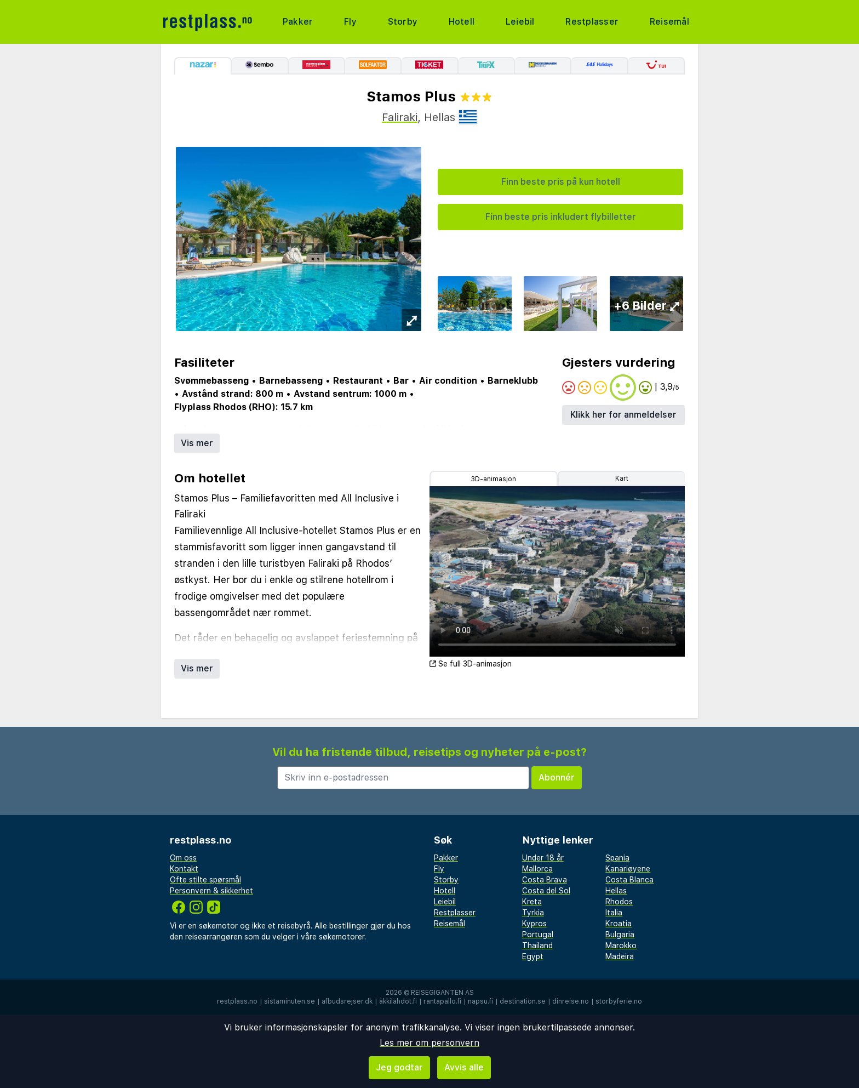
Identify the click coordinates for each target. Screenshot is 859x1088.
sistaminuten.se (289, 1001)
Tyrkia (533, 912)
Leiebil (518, 21)
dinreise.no (570, 1001)
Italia (613, 912)
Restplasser (590, 21)
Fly (350, 21)
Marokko (621, 945)
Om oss (183, 857)
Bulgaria (619, 934)
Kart (621, 478)
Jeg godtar (399, 1067)
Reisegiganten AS (442, 992)
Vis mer (197, 443)
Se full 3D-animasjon (471, 663)
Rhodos (619, 901)
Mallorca (537, 868)
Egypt (532, 956)
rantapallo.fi (442, 1001)
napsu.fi (480, 1001)
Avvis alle (464, 1067)
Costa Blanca (629, 879)
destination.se (523, 1001)
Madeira (619, 956)
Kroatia (618, 923)
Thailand (537, 945)
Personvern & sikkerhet (211, 890)
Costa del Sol (546, 890)
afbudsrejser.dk (347, 1001)
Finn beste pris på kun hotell (560, 181)
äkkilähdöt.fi (398, 1001)
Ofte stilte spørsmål (205, 879)
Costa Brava (544, 879)
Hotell (460, 21)
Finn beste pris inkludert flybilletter (560, 217)
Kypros (534, 923)
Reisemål (668, 21)
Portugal (537, 934)
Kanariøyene (627, 868)
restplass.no (237, 1001)
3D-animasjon (493, 479)
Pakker (299, 21)
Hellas (616, 890)
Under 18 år (543, 857)
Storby (401, 21)
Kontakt (184, 868)
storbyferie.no (618, 1001)
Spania (617, 857)
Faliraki (399, 117)
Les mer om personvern (429, 1043)
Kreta (532, 901)
